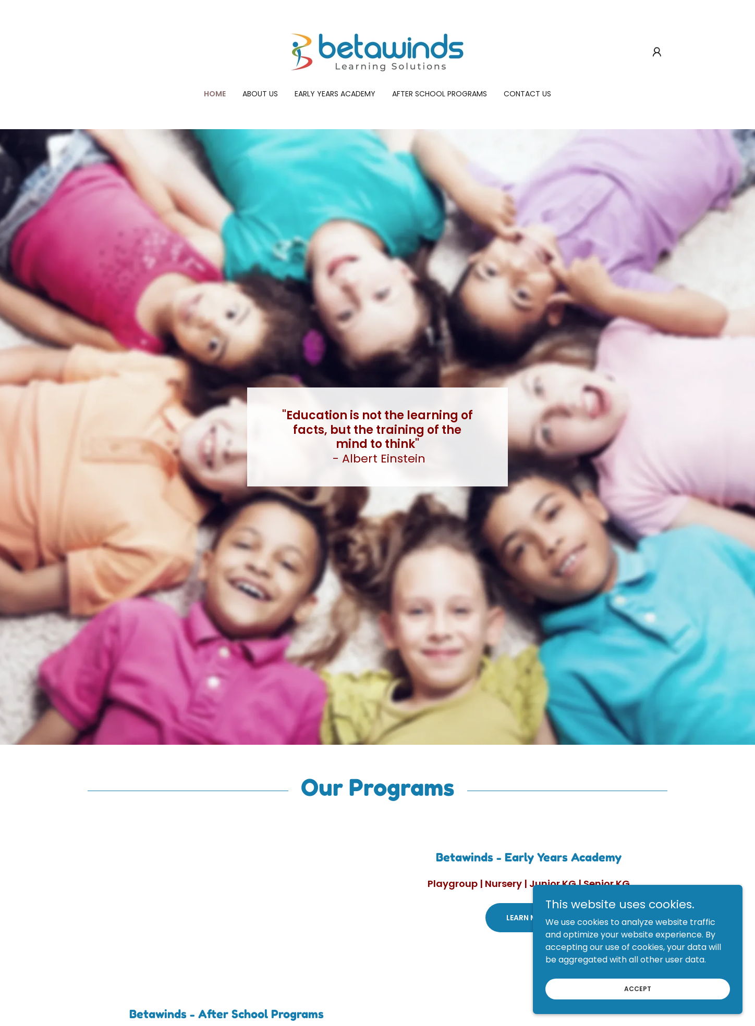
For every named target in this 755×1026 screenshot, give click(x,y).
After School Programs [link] (439, 94)
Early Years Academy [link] (335, 94)
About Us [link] (260, 94)
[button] (657, 52)
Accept (638, 988)
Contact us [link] (527, 94)
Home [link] (215, 94)
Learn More (529, 917)
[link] (377, 51)
